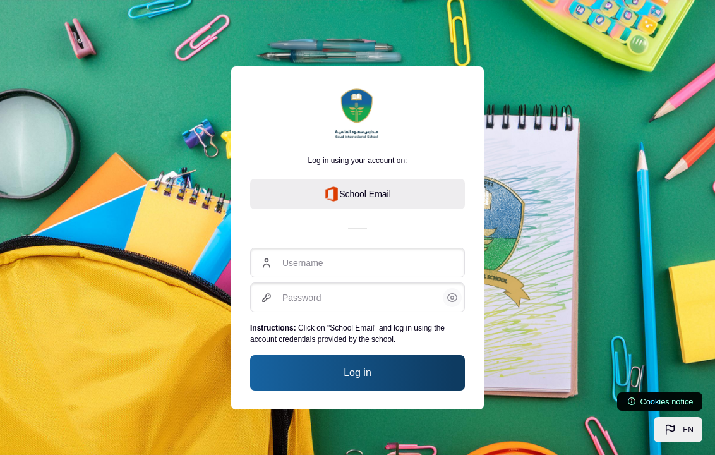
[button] (678, 429)
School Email (357, 194)
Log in (357, 372)
